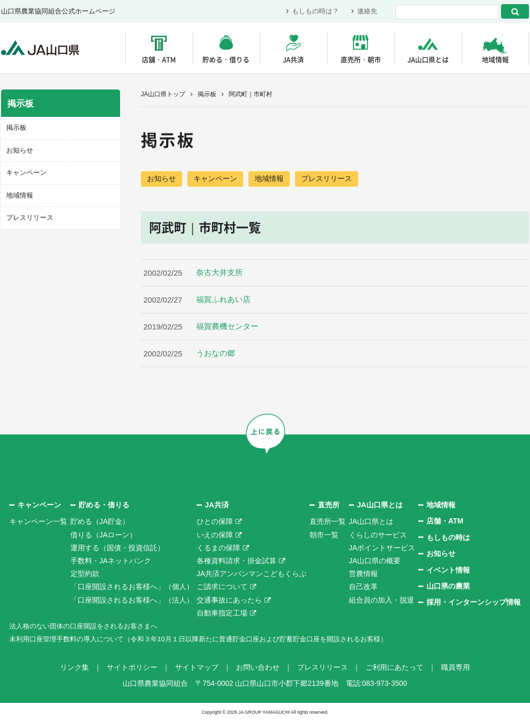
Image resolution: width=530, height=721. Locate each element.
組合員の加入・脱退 (381, 600)
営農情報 (363, 574)
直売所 (329, 505)
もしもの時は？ (315, 12)
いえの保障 (215, 535)
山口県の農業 (448, 586)
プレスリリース (326, 179)
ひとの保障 (215, 522)
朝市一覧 (324, 535)
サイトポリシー (132, 668)
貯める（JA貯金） (99, 522)
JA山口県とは (428, 59)
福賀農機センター (227, 327)
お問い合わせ (257, 668)
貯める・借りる (225, 59)
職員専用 (455, 668)
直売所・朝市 (361, 59)
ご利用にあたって (394, 668)
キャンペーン (215, 179)
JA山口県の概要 (375, 561)
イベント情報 (448, 570)
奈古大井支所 (219, 273)
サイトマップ (196, 668)
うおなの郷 (215, 354)
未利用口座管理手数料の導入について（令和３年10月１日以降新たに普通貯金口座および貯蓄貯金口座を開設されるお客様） (212, 639)
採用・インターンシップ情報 (473, 602)
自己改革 (363, 587)
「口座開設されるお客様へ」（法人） (132, 600)
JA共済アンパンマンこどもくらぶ (251, 574)
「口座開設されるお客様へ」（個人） (132, 587)
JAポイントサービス (382, 548)
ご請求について (222, 587)
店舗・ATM (159, 59)
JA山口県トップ (163, 94)
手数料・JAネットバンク (110, 561)
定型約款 (84, 574)
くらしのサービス (378, 535)
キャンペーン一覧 (38, 522)
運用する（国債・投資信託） (117, 548)
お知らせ (161, 179)
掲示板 (207, 94)
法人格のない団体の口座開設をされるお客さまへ (89, 626)
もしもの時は (448, 537)
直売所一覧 (328, 522)
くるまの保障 (218, 548)
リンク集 (74, 668)
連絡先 (367, 12)
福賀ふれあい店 (227, 300)
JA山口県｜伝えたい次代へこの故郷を (42, 48)
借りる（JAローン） (103, 535)
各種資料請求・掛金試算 (236, 561)
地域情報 (495, 59)
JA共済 (293, 59)
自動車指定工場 (222, 613)
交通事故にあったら (229, 600)
